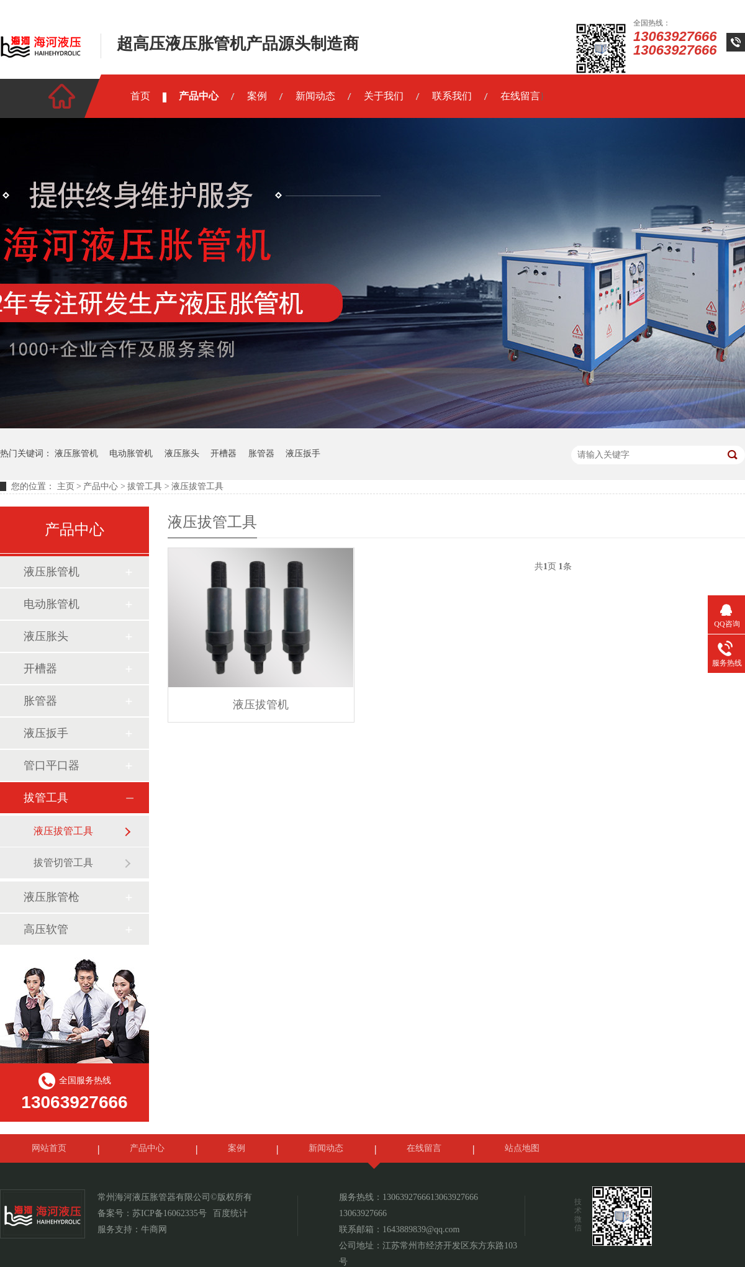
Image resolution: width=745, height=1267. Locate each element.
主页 (65, 486)
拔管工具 (144, 486)
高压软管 (46, 929)
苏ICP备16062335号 (169, 1213)
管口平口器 (51, 765)
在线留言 (520, 96)
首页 (140, 96)
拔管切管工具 (63, 862)
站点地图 (522, 1148)
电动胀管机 (131, 453)
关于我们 (384, 96)
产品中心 (199, 96)
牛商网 (154, 1229)
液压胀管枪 (51, 897)
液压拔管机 (261, 704)
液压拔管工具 (197, 486)
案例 (257, 96)
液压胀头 (182, 453)
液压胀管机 (76, 453)
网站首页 (49, 1148)
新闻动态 (315, 96)
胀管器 (261, 453)
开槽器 (223, 453)
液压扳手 (303, 453)
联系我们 (452, 96)
